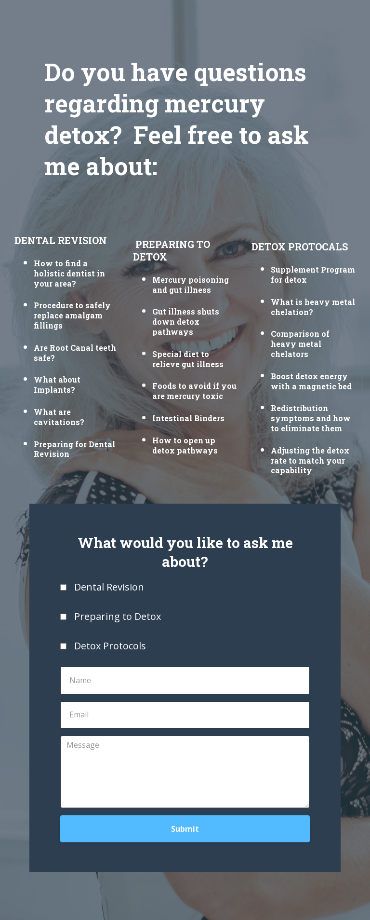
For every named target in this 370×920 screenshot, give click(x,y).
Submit (185, 829)
